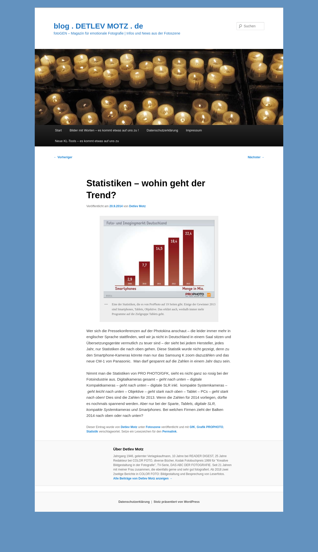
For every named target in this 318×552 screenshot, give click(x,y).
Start (58, 130)
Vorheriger (63, 157)
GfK (192, 427)
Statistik (92, 431)
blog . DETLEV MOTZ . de (98, 26)
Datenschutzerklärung (162, 130)
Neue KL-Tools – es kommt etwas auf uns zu (87, 141)
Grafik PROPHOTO (210, 427)
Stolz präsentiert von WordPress (176, 502)
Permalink (169, 431)
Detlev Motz (137, 206)
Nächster (256, 157)
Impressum (194, 130)
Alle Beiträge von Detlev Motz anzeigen (142, 478)
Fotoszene (153, 427)
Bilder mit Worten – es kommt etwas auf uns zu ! (104, 130)
